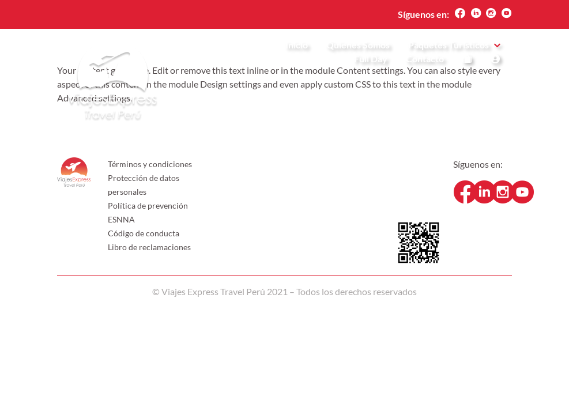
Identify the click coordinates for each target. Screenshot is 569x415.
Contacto (425, 59)
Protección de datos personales (143, 185)
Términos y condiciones (150, 164)
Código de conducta (143, 233)
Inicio (296, 45)
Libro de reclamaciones (149, 247)
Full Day (370, 59)
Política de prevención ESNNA (148, 212)
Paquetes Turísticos (448, 45)
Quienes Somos (358, 45)
